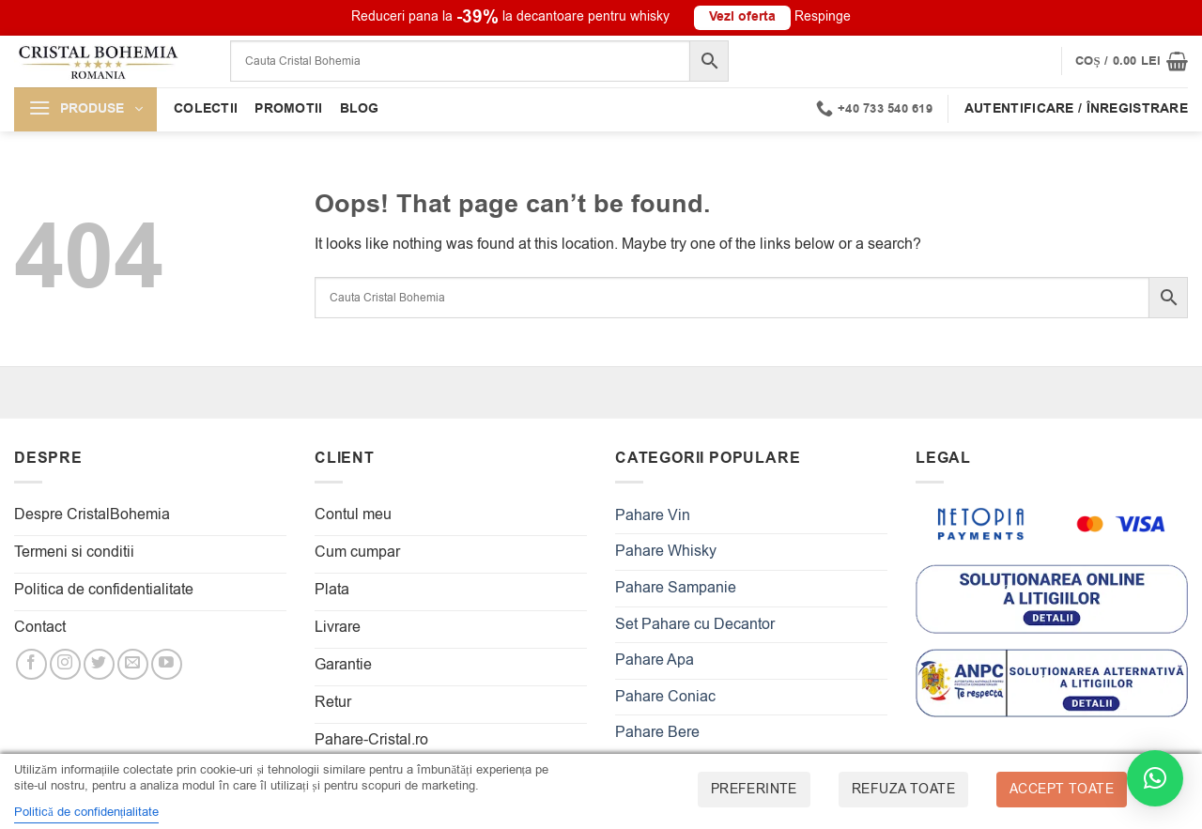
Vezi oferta (742, 17)
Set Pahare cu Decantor (695, 624)
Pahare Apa (654, 660)
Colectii (206, 108)
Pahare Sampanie (675, 587)
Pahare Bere (657, 732)
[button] (1131, 61)
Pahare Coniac (665, 696)
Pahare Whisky (666, 551)
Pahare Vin (652, 515)
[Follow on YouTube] (166, 664)
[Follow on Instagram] (65, 664)
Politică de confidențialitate (86, 812)
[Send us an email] (132, 664)
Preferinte (754, 789)
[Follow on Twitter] (99, 664)
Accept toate (1061, 789)
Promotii (288, 108)
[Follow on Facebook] (31, 664)
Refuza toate (903, 789)
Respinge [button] (822, 16)
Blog (359, 108)
